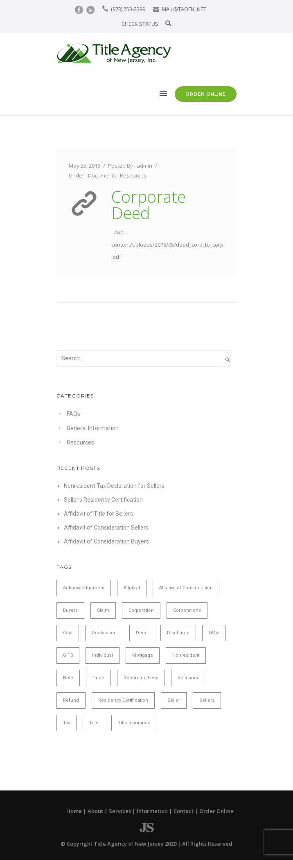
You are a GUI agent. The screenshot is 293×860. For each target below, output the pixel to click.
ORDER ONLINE (205, 94)
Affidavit (132, 588)
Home (74, 811)
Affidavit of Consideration (186, 588)
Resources (133, 175)
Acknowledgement (83, 588)
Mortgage (142, 655)
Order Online (216, 811)
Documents (102, 175)
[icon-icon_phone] (106, 8)
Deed (142, 632)
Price (98, 677)
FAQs (73, 414)
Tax (66, 722)
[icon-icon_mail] (156, 8)
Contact (184, 811)
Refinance (189, 677)
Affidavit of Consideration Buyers (106, 541)
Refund (71, 700)
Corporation (141, 610)
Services (120, 811)
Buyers (70, 610)
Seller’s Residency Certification (103, 499)
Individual (102, 655)
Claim (103, 610)
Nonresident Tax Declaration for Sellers (114, 486)
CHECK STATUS (140, 23)
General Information (93, 428)
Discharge (178, 632)
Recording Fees (141, 677)
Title (94, 722)
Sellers (206, 700)
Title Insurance (134, 722)
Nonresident (185, 655)
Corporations (187, 610)
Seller (173, 700)
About (95, 811)
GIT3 (68, 655)
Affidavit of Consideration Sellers (106, 527)
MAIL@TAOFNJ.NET (184, 9)
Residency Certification (123, 700)
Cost (67, 632)
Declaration (104, 632)
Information (152, 811)
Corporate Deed (148, 205)
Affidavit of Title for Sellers (98, 513)
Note (68, 677)
